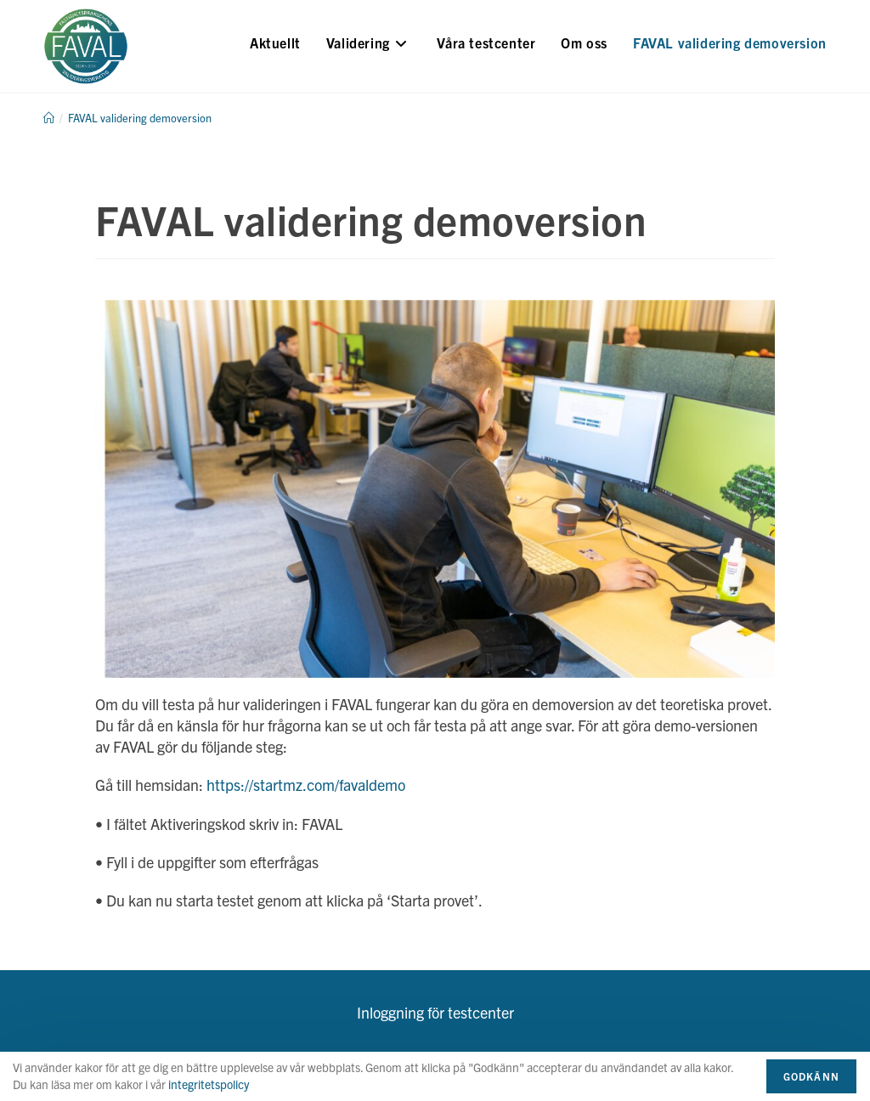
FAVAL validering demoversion (140, 117)
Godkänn (811, 1076)
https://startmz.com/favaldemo (305, 784)
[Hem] (48, 117)
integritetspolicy (208, 1084)
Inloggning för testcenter (435, 1012)
